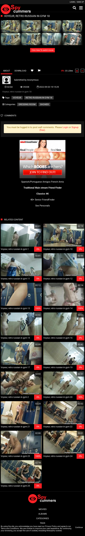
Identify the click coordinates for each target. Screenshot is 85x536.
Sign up (80, 2)
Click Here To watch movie (42, 50)
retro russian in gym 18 (39, 97)
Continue (79, 527)
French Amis (57, 181)
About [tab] (6, 70)
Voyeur (17, 97)
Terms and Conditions (10, 528)
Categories (42, 518)
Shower (44, 104)
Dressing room (27, 104)
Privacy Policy (51, 526)
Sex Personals (42, 205)
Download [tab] (20, 70)
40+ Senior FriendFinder (42, 199)
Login (72, 2)
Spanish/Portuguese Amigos (35, 181)
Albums (42, 514)
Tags (42, 523)
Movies (42, 509)
